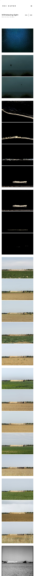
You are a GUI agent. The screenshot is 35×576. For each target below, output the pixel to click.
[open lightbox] (17, 40)
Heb (31, 15)
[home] (9, 6)
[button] (31, 6)
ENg (26, 15)
